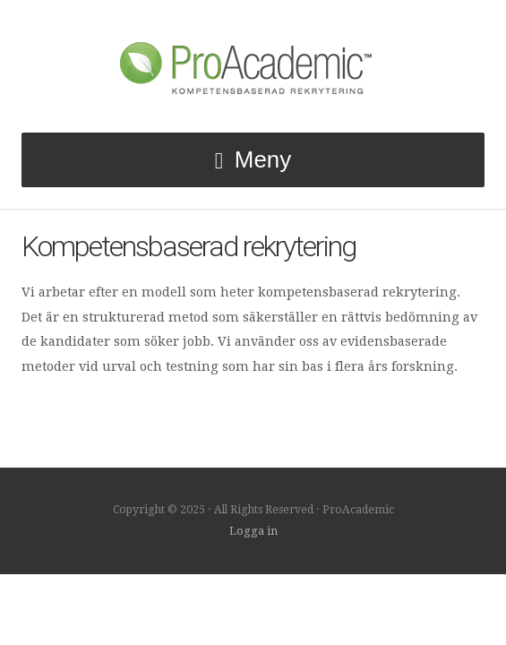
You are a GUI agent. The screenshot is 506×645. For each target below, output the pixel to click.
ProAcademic (253, 66)
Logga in (253, 531)
